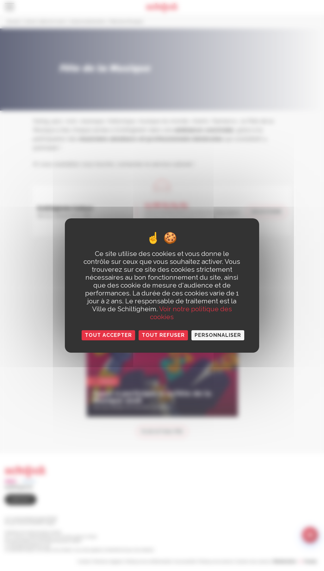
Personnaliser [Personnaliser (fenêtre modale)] (218, 335)
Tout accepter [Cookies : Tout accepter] (108, 335)
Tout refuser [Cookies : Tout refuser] (163, 335)
